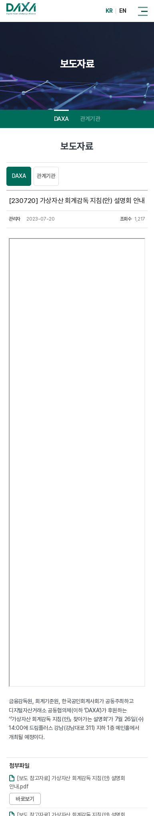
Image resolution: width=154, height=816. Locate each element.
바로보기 (25, 799)
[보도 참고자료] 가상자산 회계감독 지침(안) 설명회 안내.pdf (67, 782)
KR (109, 11)
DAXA (61, 118)
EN (122, 11)
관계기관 (90, 118)
